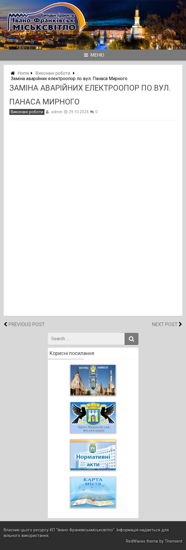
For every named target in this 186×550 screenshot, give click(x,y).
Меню (94, 55)
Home (23, 73)
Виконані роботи (52, 73)
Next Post (165, 324)
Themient (173, 541)
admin (57, 111)
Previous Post (26, 324)
